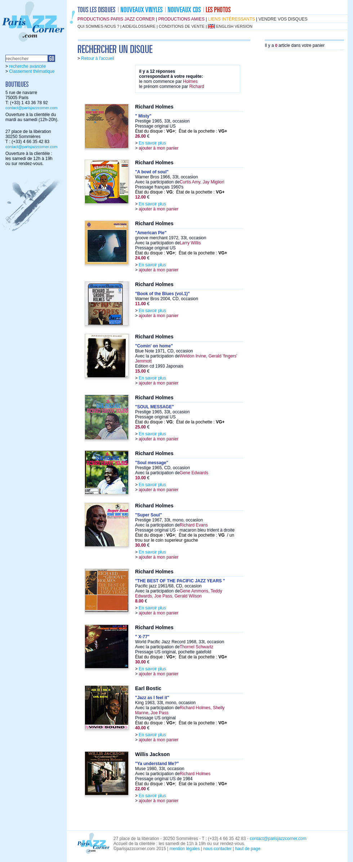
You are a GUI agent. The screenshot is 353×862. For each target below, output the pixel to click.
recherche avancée (27, 66)
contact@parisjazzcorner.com (31, 108)
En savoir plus (152, 143)
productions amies (181, 19)
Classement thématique (31, 71)
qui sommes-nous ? (98, 26)
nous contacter (217, 848)
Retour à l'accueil (97, 58)
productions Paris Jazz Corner (116, 19)
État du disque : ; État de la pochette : (181, 131)
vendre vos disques (283, 19)
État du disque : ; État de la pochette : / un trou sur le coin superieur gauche (184, 538)
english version (234, 26)
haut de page (247, 848)
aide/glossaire (139, 26)
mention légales (184, 848)
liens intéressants (231, 19)
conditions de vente (182, 26)
